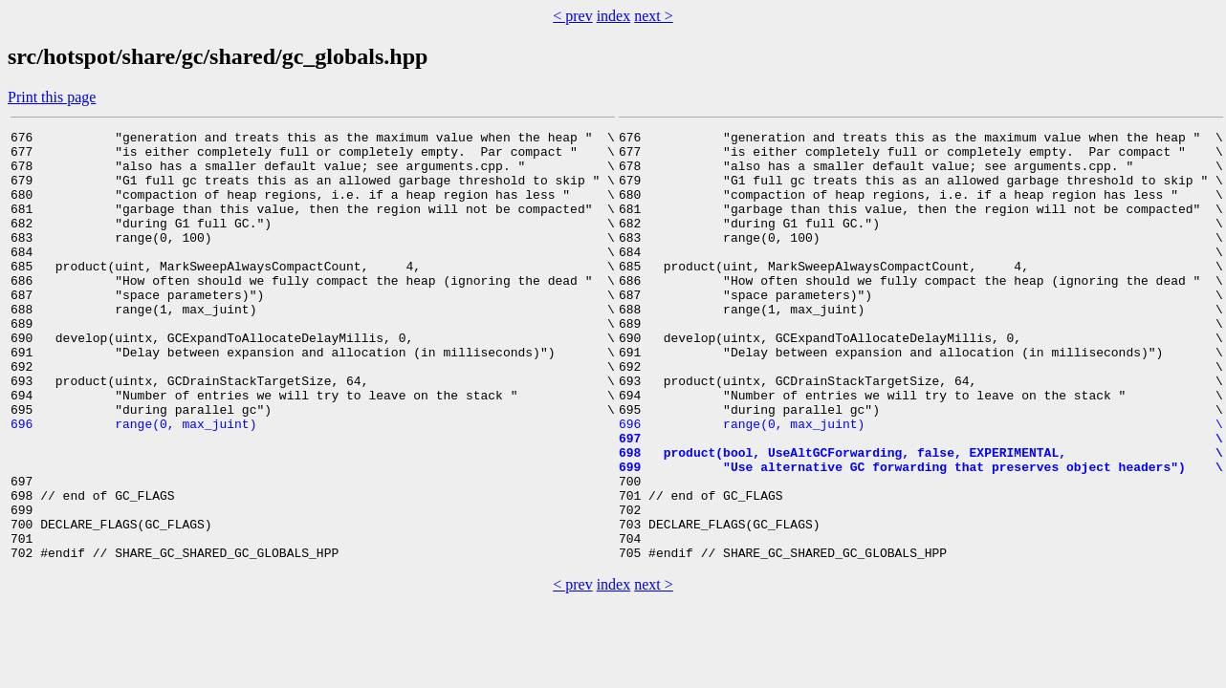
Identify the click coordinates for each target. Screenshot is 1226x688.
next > (653, 16)
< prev (572, 16)
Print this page (52, 97)
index (614, 16)
